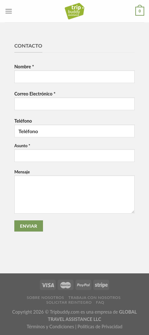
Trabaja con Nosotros (94, 297)
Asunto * (74, 155)
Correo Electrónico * (74, 103)
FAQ (100, 302)
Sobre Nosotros (45, 297)
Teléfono (74, 175)
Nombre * (74, 76)
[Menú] (8, 11)
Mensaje (74, 194)
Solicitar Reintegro (69, 302)
